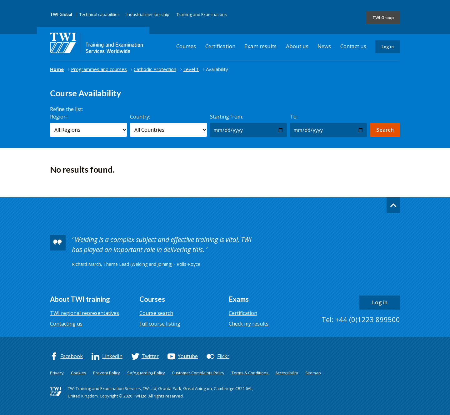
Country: (140, 116)
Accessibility (286, 373)
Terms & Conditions (250, 373)
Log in (388, 46)
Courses (186, 46)
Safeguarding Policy (146, 373)
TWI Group (383, 17)
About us (297, 46)
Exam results (260, 46)
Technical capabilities (99, 14)
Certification (220, 46)
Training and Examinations (202, 14)
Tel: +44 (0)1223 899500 (361, 319)
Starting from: (226, 116)
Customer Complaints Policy (198, 373)
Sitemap (313, 373)
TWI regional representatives (84, 313)
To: (294, 116)
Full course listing (159, 323)
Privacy (57, 373)
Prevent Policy (106, 373)
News (324, 46)
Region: (59, 116)
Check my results (248, 323)
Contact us (353, 46)
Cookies (78, 373)
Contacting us (66, 323)
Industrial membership (148, 14)
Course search (156, 313)
